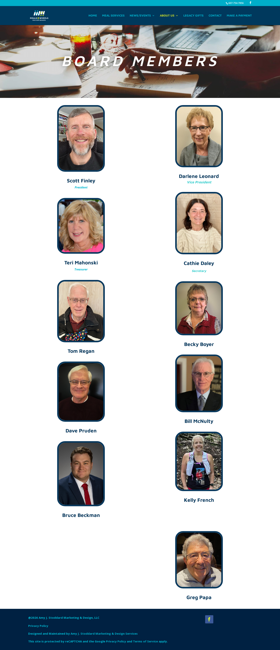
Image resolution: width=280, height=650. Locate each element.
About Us (167, 15)
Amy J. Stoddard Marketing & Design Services (104, 633)
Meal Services (113, 15)
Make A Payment (239, 15)
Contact (215, 15)
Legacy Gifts (193, 15)
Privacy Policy (38, 626)
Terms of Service (145, 641)
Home (92, 15)
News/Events (140, 15)
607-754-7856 (236, 3)
